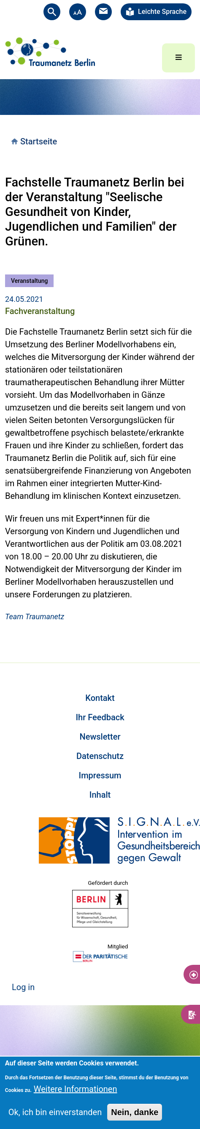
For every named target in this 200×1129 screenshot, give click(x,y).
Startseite (38, 141)
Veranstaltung (29, 280)
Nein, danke (134, 1112)
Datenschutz (100, 756)
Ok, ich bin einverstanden (55, 1112)
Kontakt (99, 698)
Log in (23, 987)
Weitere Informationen (75, 1089)
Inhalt (100, 795)
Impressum (99, 775)
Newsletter (100, 737)
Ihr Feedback (100, 717)
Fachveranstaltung (40, 311)
